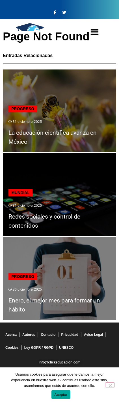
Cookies (12, 348)
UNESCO (66, 348)
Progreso (22, 108)
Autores (28, 335)
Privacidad (69, 335)
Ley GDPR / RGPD (38, 348)
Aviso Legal (93, 335)
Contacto (48, 335)
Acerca (11, 335)
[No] (110, 384)
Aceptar (61, 395)
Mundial (20, 192)
